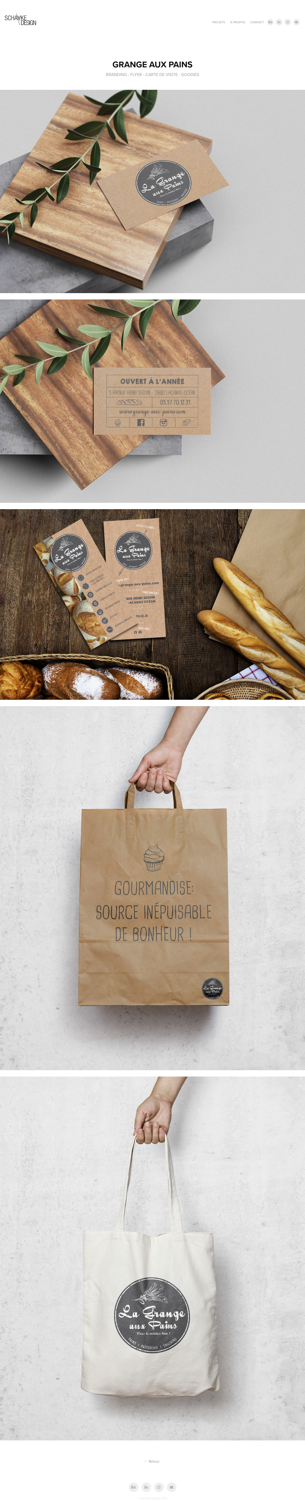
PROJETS (218, 22)
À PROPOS (237, 22)
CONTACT (257, 22)
